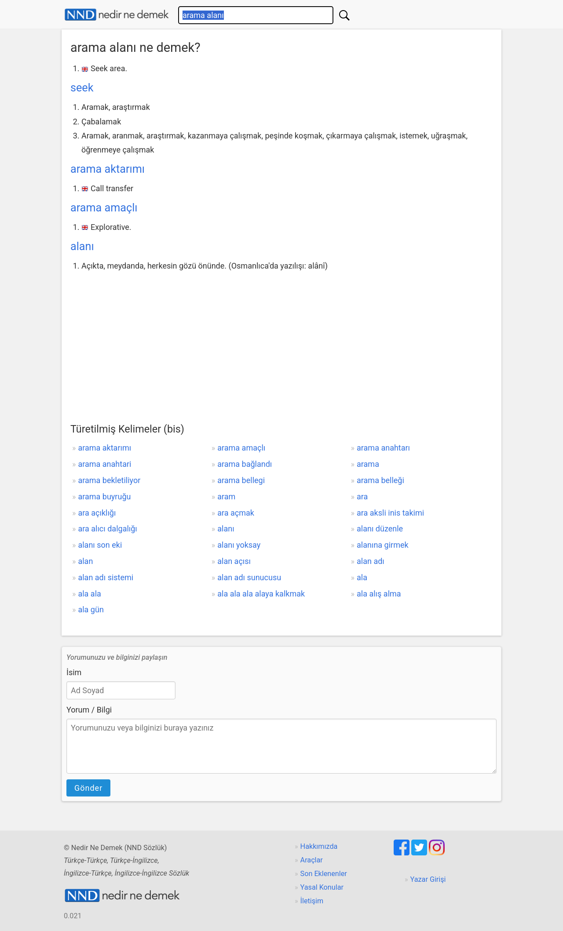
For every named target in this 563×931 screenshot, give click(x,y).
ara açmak (235, 512)
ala (362, 577)
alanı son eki (100, 544)
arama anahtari (104, 464)
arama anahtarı (383, 447)
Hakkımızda (319, 846)
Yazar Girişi (428, 879)
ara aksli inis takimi (390, 512)
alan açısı (234, 561)
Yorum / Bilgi (89, 709)
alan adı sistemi (105, 577)
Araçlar (311, 860)
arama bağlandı (244, 464)
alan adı (370, 561)
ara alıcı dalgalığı (107, 528)
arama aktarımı (107, 169)
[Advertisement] (281, 338)
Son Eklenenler (323, 873)
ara (362, 496)
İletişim (312, 901)
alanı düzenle (380, 528)
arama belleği (380, 480)
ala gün (90, 609)
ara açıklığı (97, 512)
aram (226, 496)
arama (368, 464)
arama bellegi (241, 480)
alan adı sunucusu (249, 577)
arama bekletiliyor (109, 480)
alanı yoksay (238, 544)
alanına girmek (383, 544)
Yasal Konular (322, 887)
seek (81, 87)
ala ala (89, 593)
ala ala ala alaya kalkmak (261, 593)
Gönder (88, 788)
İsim (73, 672)
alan (85, 561)
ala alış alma (379, 593)
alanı (82, 246)
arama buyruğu (104, 496)
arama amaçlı (104, 207)
